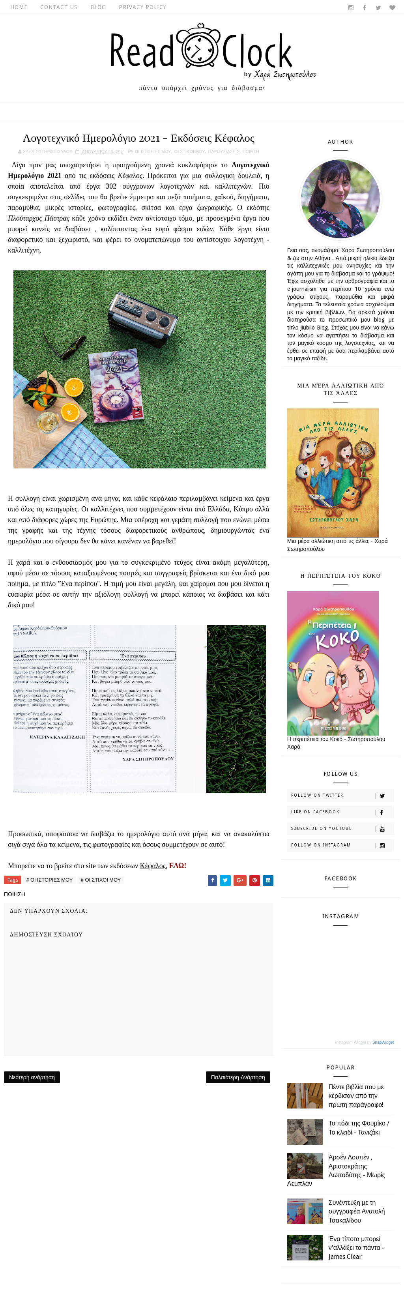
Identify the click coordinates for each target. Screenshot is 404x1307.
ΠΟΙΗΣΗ (251, 151)
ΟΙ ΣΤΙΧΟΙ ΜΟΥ (189, 151)
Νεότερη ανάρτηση (32, 1077)
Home (19, 7)
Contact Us (59, 7)
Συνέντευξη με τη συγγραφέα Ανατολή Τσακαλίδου (357, 1211)
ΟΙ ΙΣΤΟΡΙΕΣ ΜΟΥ (153, 151)
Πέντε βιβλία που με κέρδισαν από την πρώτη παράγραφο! (356, 1096)
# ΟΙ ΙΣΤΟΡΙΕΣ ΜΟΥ (49, 880)
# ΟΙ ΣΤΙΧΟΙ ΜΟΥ (100, 880)
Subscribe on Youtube (342, 829)
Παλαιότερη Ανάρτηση (238, 1077)
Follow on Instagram (342, 845)
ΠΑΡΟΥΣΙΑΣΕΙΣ (223, 151)
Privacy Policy (142, 7)
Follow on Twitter (342, 796)
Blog (98, 7)
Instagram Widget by (364, 1042)
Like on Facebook (342, 812)
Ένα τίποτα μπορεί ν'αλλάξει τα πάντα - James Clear (356, 1247)
